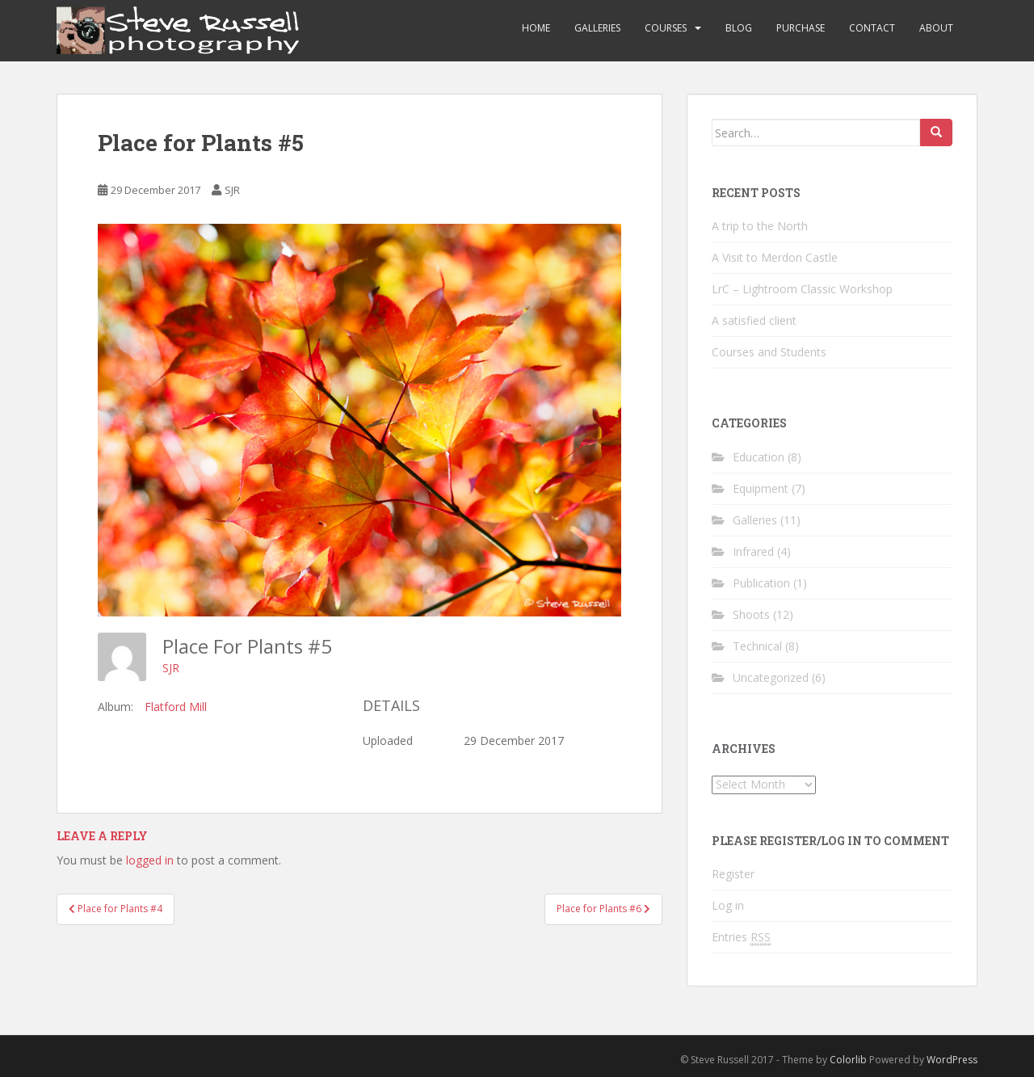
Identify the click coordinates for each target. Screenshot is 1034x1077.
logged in (150, 860)
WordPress (952, 1059)
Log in (728, 905)
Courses (666, 28)
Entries (741, 937)
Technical (757, 646)
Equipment (760, 488)
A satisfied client (754, 320)
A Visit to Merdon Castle (775, 257)
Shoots (751, 614)
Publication (761, 583)
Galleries (597, 28)
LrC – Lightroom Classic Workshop (802, 289)
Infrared (753, 551)
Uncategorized (771, 677)
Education (758, 457)
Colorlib (848, 1059)
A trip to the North (760, 225)
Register (733, 873)
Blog (738, 28)
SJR (232, 190)
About (936, 28)
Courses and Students (769, 352)
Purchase (800, 28)
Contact (872, 28)
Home (536, 28)
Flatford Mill (176, 706)
